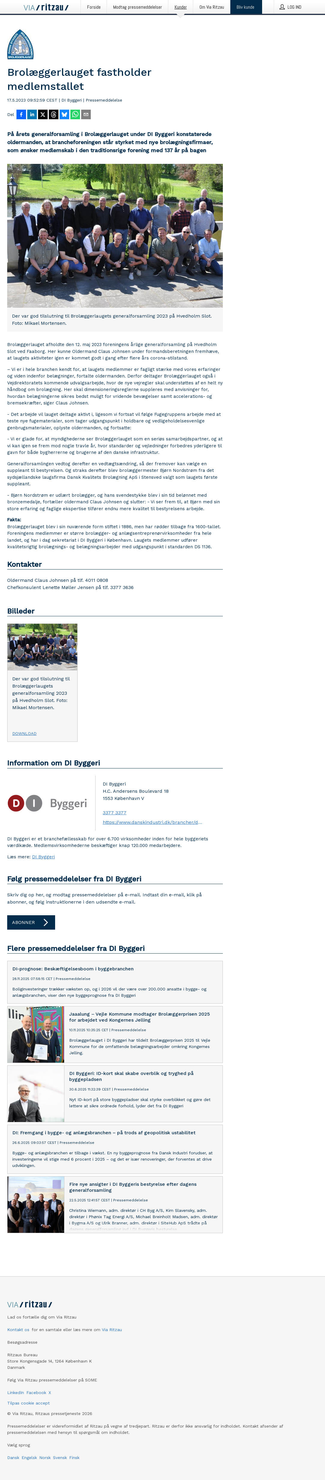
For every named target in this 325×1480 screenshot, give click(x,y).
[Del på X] (43, 115)
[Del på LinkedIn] (32, 115)
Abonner (31, 922)
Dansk (13, 1457)
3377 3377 (114, 812)
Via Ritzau (112, 1329)
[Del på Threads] (53, 115)
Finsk (74, 1457)
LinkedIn (15, 1392)
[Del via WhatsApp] (75, 115)
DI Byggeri (43, 857)
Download (24, 733)
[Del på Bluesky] (64, 115)
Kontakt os (18, 1329)
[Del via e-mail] (86, 115)
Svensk (60, 1457)
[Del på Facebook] (21, 115)
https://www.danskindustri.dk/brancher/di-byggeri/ (153, 822)
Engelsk (29, 1457)
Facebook (36, 1392)
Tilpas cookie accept (28, 1403)
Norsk (45, 1457)
